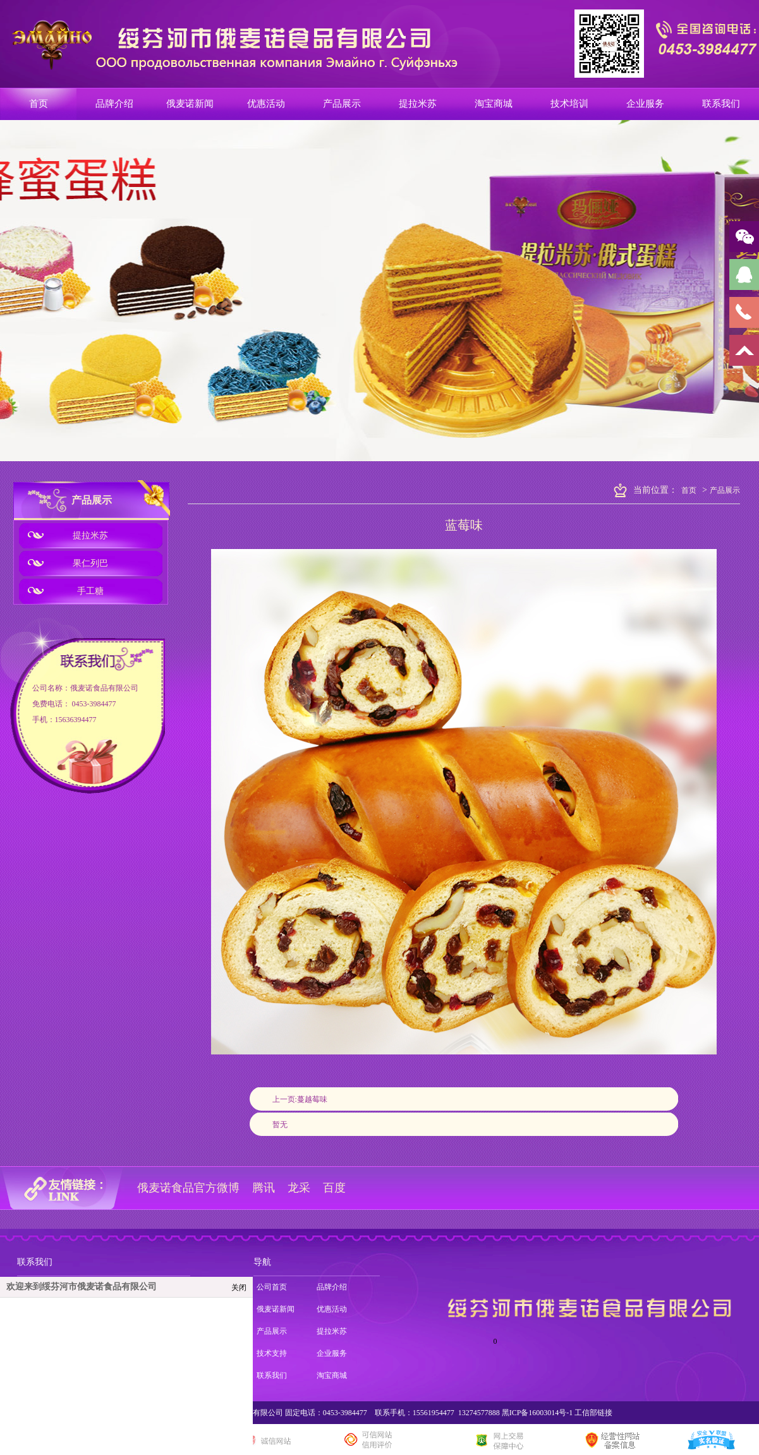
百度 (334, 1187)
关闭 (238, 1287)
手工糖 (90, 591)
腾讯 (263, 1187)
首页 (688, 490)
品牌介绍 (332, 1287)
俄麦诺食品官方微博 (188, 1187)
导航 (262, 1262)
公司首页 (272, 1287)
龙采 (299, 1187)
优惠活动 (332, 1309)
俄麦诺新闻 (275, 1309)
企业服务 (332, 1353)
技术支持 (272, 1353)
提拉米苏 (90, 535)
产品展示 (91, 500)
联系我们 (34, 1262)
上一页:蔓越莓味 (299, 1099)
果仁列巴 (90, 563)
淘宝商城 (332, 1375)
